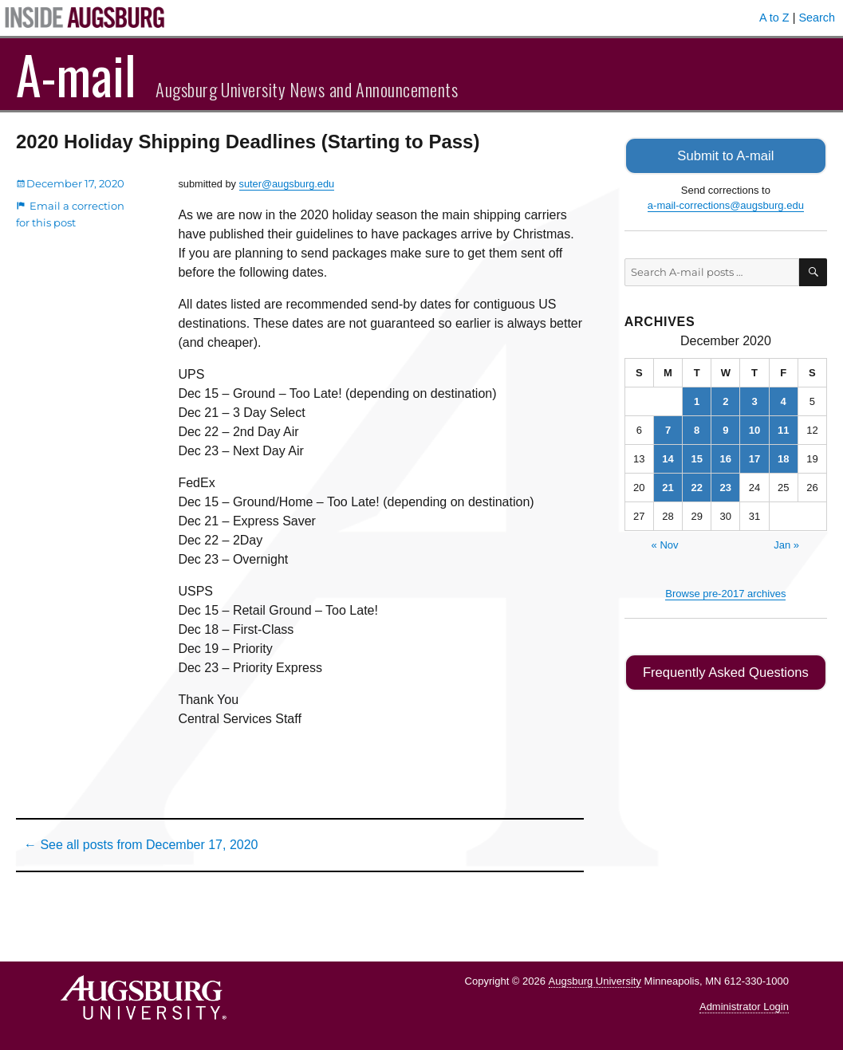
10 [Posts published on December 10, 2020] (754, 429)
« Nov (665, 543)
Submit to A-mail (725, 155)
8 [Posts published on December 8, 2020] (696, 429)
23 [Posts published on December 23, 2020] (725, 486)
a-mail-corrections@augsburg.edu (726, 204)
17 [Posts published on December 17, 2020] (754, 457)
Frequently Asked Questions (725, 671)
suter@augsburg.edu (287, 184)
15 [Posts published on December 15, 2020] (696, 457)
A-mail (76, 74)
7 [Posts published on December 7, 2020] (668, 429)
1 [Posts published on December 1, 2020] (696, 400)
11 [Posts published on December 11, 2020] (783, 429)
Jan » (786, 543)
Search (816, 17)
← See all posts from (141, 844)
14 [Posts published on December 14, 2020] (667, 457)
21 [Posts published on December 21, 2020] (667, 486)
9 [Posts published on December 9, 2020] (725, 429)
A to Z (774, 17)
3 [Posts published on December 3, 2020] (754, 400)
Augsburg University (595, 981)
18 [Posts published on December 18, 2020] (783, 457)
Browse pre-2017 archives (725, 592)
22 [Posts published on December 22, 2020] (696, 486)
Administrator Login (744, 1007)
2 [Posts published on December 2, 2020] (725, 400)
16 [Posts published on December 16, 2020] (725, 457)
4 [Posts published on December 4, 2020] (783, 400)
